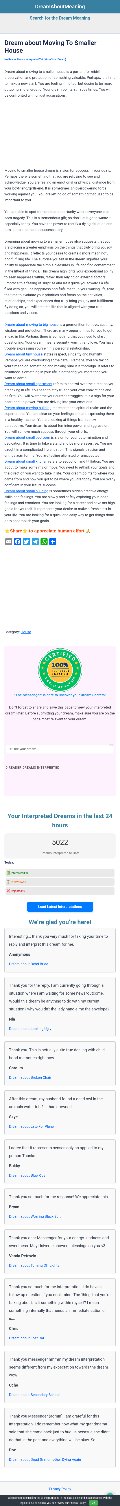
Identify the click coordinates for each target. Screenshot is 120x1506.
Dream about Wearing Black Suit (35, 1216)
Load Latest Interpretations (60, 907)
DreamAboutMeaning (60, 7)
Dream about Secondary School (34, 1395)
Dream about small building (26, 491)
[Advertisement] (60, 135)
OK (93, 1502)
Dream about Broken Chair (30, 1077)
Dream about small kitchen (25, 461)
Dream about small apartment (28, 384)
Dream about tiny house (23, 354)
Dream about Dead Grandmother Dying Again (45, 1459)
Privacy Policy (60, 1489)
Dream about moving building (28, 408)
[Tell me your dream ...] (59, 749)
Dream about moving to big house (31, 325)
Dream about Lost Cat (26, 1338)
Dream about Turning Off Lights (34, 1265)
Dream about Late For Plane (31, 1126)
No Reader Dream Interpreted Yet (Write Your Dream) (35, 59)
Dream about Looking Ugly (30, 1029)
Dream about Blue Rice (27, 1175)
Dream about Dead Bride (28, 964)
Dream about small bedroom (27, 437)
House (26, 632)
